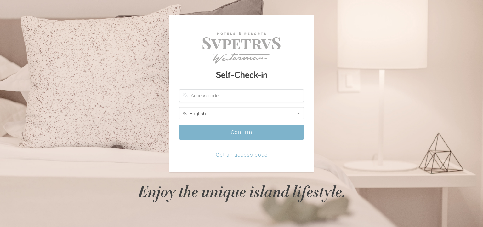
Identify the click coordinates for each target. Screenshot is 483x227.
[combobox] (241, 113)
